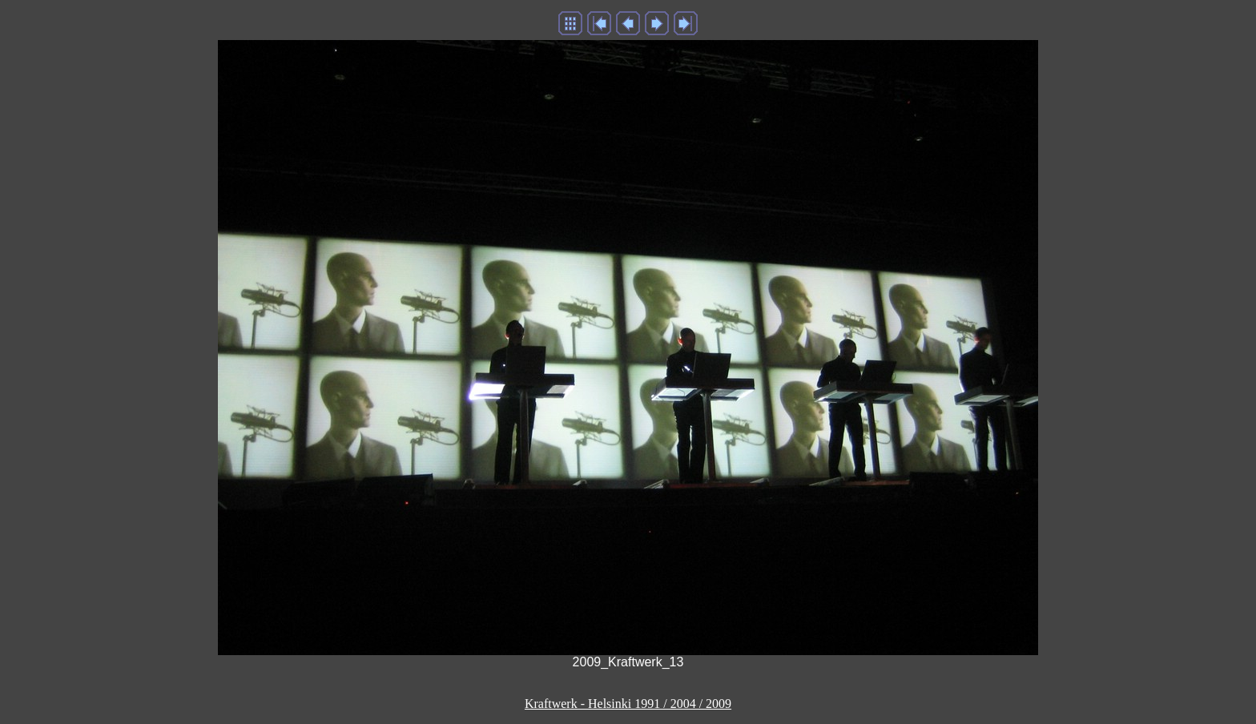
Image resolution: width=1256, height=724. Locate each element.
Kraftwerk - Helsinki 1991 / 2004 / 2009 (628, 703)
